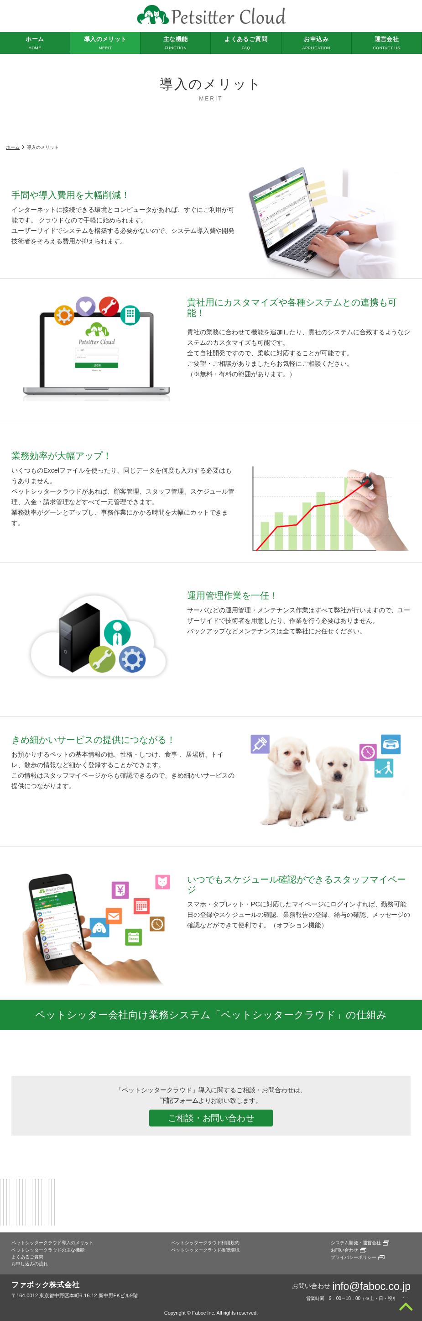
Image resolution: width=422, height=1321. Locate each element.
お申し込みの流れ (29, 1263)
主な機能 (175, 44)
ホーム (35, 44)
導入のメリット (105, 44)
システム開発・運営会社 (356, 1242)
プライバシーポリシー (353, 1257)
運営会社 (387, 44)
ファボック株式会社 (45, 1285)
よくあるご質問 (246, 44)
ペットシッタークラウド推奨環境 (205, 1250)
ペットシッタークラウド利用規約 (205, 1242)
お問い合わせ (344, 1250)
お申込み (316, 44)
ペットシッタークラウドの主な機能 (47, 1250)
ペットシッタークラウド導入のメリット (52, 1242)
